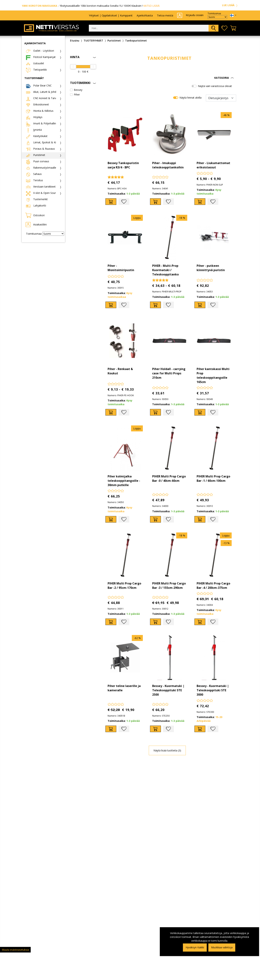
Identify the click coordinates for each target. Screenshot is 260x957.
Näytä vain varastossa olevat (215, 86)
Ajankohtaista (145, 15)
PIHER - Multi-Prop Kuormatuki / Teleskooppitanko (165, 270)
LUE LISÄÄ (230, 5)
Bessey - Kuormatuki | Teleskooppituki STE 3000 (213, 690)
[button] (169, 78)
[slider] (73, 66)
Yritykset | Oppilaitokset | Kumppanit (111, 15)
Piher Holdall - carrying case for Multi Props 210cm (168, 373)
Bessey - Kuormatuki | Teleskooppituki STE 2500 (168, 690)
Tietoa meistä (165, 15)
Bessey (78, 90)
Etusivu (74, 40)
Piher (77, 94)
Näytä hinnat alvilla (190, 97)
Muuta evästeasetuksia (15, 949)
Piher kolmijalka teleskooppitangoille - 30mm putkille (124, 480)
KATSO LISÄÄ (151, 5)
